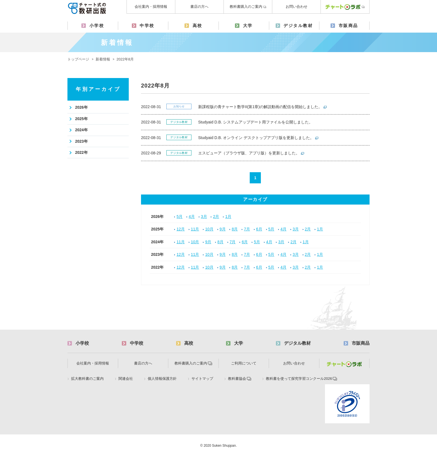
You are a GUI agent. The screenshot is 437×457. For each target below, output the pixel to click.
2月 (216, 216)
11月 (195, 229)
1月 (228, 216)
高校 (197, 25)
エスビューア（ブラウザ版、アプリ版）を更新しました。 (249, 153)
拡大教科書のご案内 (87, 379)
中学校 (147, 25)
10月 (209, 229)
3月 (204, 216)
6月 (259, 229)
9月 (223, 229)
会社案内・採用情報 (151, 6)
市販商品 (348, 25)
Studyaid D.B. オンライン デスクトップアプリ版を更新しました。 (256, 137)
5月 (179, 216)
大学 (248, 25)
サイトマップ (202, 379)
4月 (192, 216)
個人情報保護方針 (162, 379)
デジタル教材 (298, 25)
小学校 (96, 25)
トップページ (78, 59)
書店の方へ (199, 6)
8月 (235, 229)
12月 (180, 229)
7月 (247, 229)
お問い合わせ (296, 6)
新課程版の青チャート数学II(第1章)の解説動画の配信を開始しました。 (260, 106)
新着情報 (103, 59)
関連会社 (125, 379)
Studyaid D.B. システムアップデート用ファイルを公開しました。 (255, 122)
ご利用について (243, 363)
